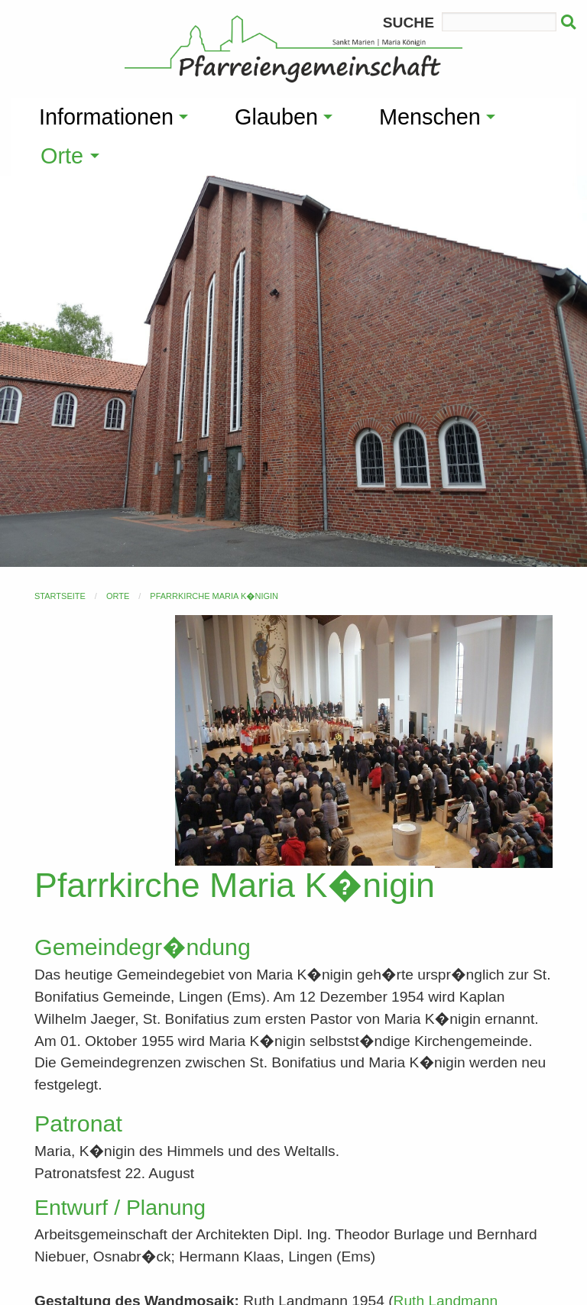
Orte (117, 596)
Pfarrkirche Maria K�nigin (214, 596)
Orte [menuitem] (62, 156)
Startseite (60, 596)
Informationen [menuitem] (106, 117)
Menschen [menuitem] (430, 117)
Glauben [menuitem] (276, 117)
